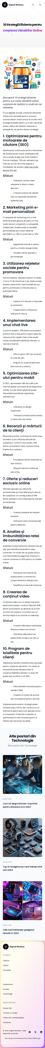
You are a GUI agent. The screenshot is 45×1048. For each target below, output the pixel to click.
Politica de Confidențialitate (13, 1018)
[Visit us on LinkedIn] (41, 1032)
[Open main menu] (40, 5)
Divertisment (8, 984)
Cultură (5, 965)
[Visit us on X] (35, 1032)
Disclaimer (7, 1022)
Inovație (6, 989)
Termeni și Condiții (10, 1013)
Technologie (7, 994)
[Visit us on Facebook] (30, 1032)
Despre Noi (7, 1008)
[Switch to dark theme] (33, 5)
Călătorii (6, 960)
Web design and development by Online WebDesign (22, 1038)
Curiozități (7, 970)
